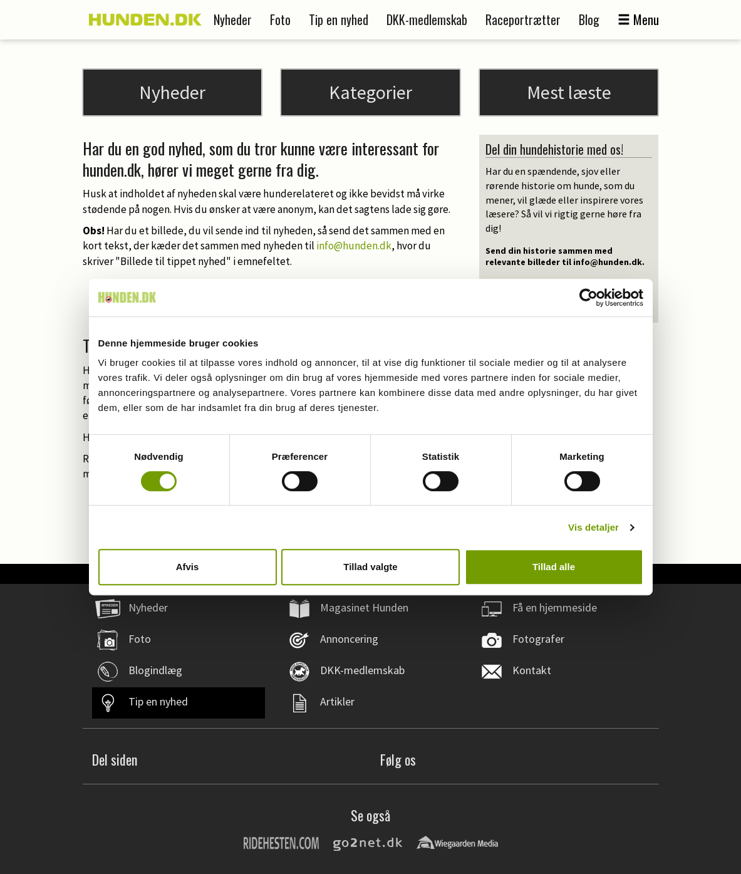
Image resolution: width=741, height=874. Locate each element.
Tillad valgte (370, 566)
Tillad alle (553, 566)
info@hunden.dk (353, 245)
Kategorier (370, 92)
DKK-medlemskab (426, 19)
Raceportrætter (523, 19)
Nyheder (233, 19)
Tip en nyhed (338, 19)
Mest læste (569, 92)
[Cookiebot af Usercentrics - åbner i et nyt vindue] (588, 297)
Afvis (187, 566)
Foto (280, 19)
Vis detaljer (593, 527)
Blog (589, 19)
